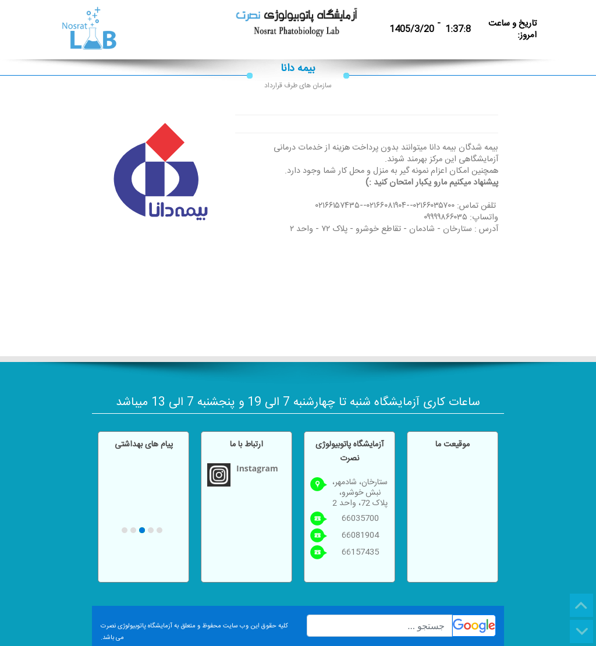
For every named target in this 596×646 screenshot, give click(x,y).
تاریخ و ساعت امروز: (512, 29)
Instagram (257, 468)
